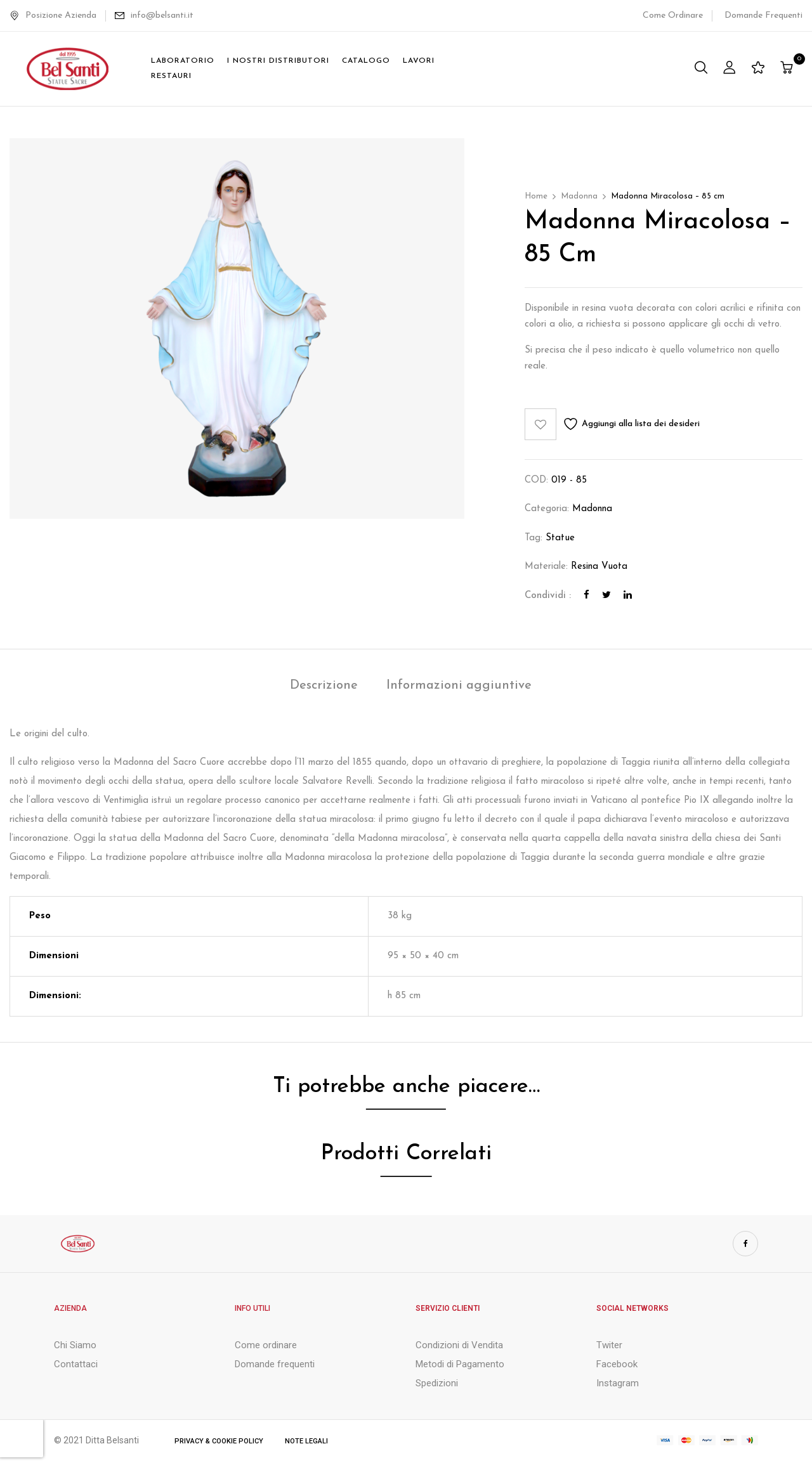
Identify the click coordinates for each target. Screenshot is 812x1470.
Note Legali (306, 1441)
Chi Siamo (75, 1345)
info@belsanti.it (162, 15)
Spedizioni (437, 1383)
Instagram (617, 1383)
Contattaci (76, 1364)
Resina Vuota (599, 566)
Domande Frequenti (763, 15)
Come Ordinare (673, 15)
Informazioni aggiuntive (459, 685)
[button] (788, 69)
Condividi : (548, 596)
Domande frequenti (275, 1364)
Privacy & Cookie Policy (218, 1441)
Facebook (617, 1364)
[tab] (324, 687)
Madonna (579, 196)
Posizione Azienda (53, 15)
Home (536, 196)
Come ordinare (266, 1345)
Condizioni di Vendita (459, 1345)
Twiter (609, 1345)
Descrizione (324, 685)
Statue (560, 538)
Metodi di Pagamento (460, 1364)
